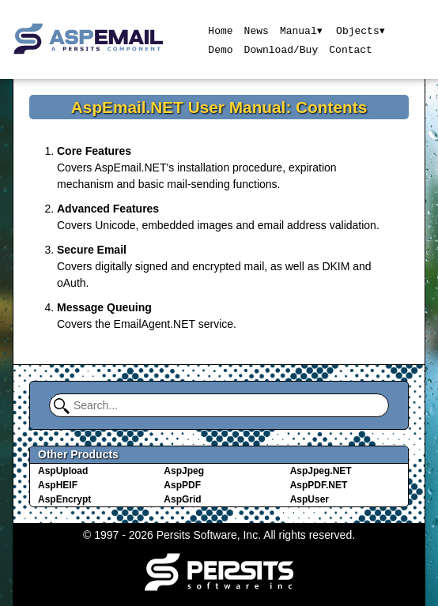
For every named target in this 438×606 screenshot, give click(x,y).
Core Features (94, 151)
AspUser (309, 499)
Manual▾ (301, 30)
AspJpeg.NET (321, 470)
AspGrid (182, 499)
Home (220, 30)
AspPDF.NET (319, 485)
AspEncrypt (64, 499)
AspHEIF (57, 485)
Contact (350, 49)
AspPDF (182, 485)
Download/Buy (281, 49)
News (256, 30)
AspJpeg (184, 470)
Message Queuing (104, 307)
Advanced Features (108, 208)
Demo (220, 49)
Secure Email (91, 249)
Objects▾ (360, 30)
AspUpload (63, 470)
